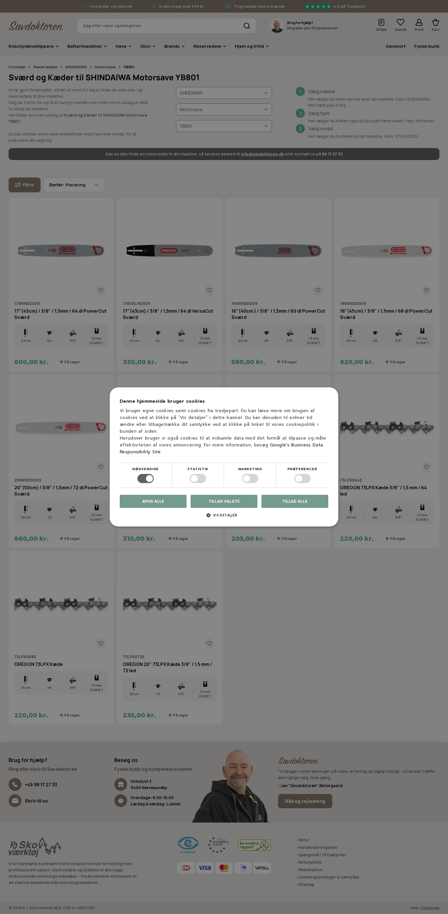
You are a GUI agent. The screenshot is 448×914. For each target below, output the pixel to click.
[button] (224, 517)
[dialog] (224, 457)
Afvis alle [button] (153, 501)
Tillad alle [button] (294, 501)
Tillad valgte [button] (224, 501)
